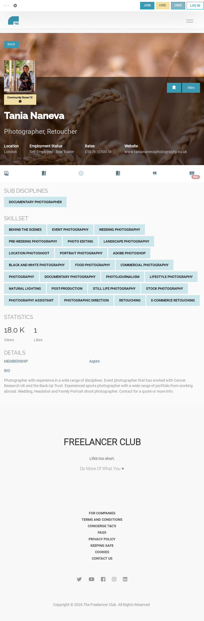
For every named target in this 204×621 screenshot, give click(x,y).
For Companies (102, 513)
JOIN (147, 5)
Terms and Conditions (102, 520)
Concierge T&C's (102, 526)
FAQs (102, 532)
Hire (191, 87)
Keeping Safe (102, 546)
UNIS (178, 5)
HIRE (162, 5)
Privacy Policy (102, 539)
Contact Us (102, 558)
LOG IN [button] (195, 6)
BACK (11, 44)
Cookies (102, 552)
